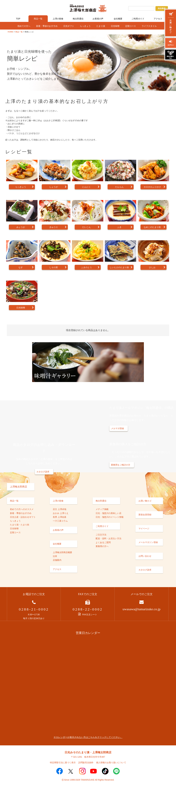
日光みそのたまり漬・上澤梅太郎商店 (88, 752)
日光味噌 (115, 26)
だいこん (86, 227)
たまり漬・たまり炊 (19, 524)
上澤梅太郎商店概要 (62, 552)
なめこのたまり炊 (152, 227)
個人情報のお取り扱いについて (111, 762)
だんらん (119, 187)
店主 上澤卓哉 (59, 509)
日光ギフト (68, 26)
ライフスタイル (149, 26)
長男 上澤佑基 (59, 517)
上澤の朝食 (58, 18)
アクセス (158, 18)
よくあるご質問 (103, 542)
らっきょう (85, 26)
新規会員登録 (145, 514)
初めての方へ (23, 26)
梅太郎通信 (78, 18)
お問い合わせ (145, 556)
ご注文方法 (101, 534)
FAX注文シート (87, 614)
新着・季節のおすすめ (47, 26)
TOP (18, 18)
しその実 (53, 267)
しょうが (53, 187)
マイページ (144, 528)
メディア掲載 (102, 509)
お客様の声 (98, 18)
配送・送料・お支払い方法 (108, 538)
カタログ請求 (42, 471)
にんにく (86, 187)
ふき (119, 227)
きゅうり (53, 227)
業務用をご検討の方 (120, 465)
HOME (10, 32)
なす (21, 267)
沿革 (55, 556)
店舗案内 (57, 560)
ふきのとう (86, 267)
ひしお (152, 267)
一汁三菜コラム (60, 521)
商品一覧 (38, 18)
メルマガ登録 (117, 428)
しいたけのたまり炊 (119, 267)
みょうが (20, 227)
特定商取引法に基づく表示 (63, 762)
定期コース (130, 26)
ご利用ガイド (137, 18)
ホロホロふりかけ (152, 187)
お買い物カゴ (145, 501)
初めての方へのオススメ (22, 509)
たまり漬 (100, 26)
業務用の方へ (102, 546)
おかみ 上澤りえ (60, 513)
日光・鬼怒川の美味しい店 (108, 513)
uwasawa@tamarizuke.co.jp (142, 609)
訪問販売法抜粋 (85, 762)
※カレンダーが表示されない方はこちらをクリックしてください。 (88, 737)
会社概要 (118, 18)
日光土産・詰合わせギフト (23, 517)
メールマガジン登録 (148, 542)
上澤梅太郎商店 (18, 486)
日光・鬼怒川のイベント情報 (110, 517)
